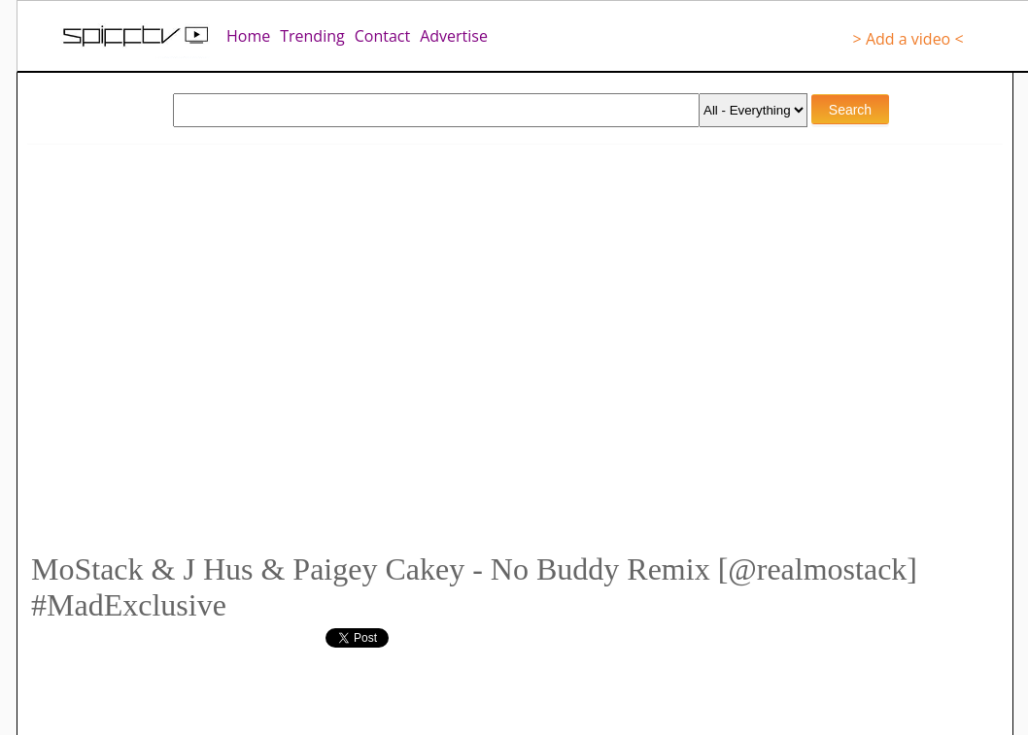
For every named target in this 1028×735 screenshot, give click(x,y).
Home (248, 36)
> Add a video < (908, 39)
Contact (382, 36)
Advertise (454, 36)
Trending (312, 36)
